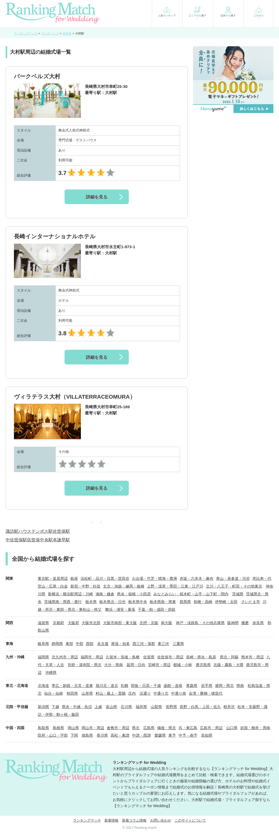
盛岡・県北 (224, 685)
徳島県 (87, 735)
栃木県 (91, 602)
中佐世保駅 (16, 540)
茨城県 (237, 594)
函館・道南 (173, 685)
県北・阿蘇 (229, 657)
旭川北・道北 (107, 685)
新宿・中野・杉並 (85, 586)
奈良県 (258, 623)
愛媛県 (160, 735)
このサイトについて (190, 820)
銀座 (74, 578)
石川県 (126, 707)
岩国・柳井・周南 (255, 728)
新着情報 (111, 820)
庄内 (132, 693)
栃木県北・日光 (112, 602)
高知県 (206, 735)
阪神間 (233, 623)
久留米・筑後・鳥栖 (123, 657)
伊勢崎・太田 (226, 602)
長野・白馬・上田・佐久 (200, 707)
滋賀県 (43, 623)
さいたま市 (250, 602)
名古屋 (102, 644)
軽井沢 (229, 707)
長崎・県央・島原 (201, 657)
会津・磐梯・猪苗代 (206, 693)
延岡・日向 (136, 665)
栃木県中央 (137, 602)
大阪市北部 (91, 623)
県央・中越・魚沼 (77, 707)
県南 (240, 685)
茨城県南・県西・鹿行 (63, 602)
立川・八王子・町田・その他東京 (234, 586)
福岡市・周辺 (92, 657)
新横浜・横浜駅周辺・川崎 (70, 594)
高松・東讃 (120, 735)
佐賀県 (148, 657)
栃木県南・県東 (163, 602)
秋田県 (72, 693)
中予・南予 (188, 735)
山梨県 (156, 707)
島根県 (58, 728)
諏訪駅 (12, 531)
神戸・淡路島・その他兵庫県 (200, 623)
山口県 (231, 728)
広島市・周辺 (211, 728)
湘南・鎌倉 (105, 594)
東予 (172, 735)
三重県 (178, 644)
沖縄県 (50, 672)
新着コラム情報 (134, 820)
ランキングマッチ (87, 820)
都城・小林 (182, 665)
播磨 (245, 623)
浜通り (145, 693)
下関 (74, 735)
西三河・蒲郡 (144, 644)
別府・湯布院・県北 (84, 665)
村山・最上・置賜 (111, 693)
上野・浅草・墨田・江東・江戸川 (175, 586)
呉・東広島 (188, 728)
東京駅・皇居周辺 (53, 578)
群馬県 (185, 602)
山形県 (87, 693)
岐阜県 (43, 644)
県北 (136, 728)
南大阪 (166, 623)
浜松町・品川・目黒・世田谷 (105, 578)
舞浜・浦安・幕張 (120, 609)
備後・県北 (166, 728)
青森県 (191, 685)
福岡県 (43, 657)
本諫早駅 (61, 540)
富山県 (111, 707)
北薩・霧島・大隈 (228, 665)
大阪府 (73, 623)
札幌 (124, 685)
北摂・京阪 (149, 623)
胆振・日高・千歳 (146, 685)
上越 (98, 707)
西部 (89, 644)
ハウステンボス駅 (35, 531)
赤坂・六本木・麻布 (196, 578)
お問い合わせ (160, 820)
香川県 (102, 735)
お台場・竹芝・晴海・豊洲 (154, 578)
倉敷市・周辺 (118, 728)
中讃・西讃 (141, 735)
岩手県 (206, 685)
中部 (79, 644)
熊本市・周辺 (252, 657)
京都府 (58, 623)
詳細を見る (96, 197)
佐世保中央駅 (40, 540)
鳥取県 (43, 728)
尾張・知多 (120, 644)
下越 (55, 707)
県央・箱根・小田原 (134, 594)
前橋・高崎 (203, 602)
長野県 (171, 707)
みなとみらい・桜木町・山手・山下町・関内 (190, 594)
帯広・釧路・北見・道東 (72, 685)
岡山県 (73, 728)
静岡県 (57, 644)
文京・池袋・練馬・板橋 (123, 586)
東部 (69, 644)
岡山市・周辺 (93, 728)
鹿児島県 (203, 665)
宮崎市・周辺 (159, 665)
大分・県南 (113, 665)
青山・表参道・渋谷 (233, 578)
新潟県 (43, 707)
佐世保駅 (61, 531)
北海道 (43, 685)
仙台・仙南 (53, 693)
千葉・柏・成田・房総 (156, 609)
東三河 (163, 644)
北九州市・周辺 (65, 657)
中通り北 (160, 693)
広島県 (148, 728)
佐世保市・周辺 (170, 657)
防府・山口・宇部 (53, 735)
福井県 (141, 707)
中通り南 (178, 693)
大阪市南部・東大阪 (120, 623)
